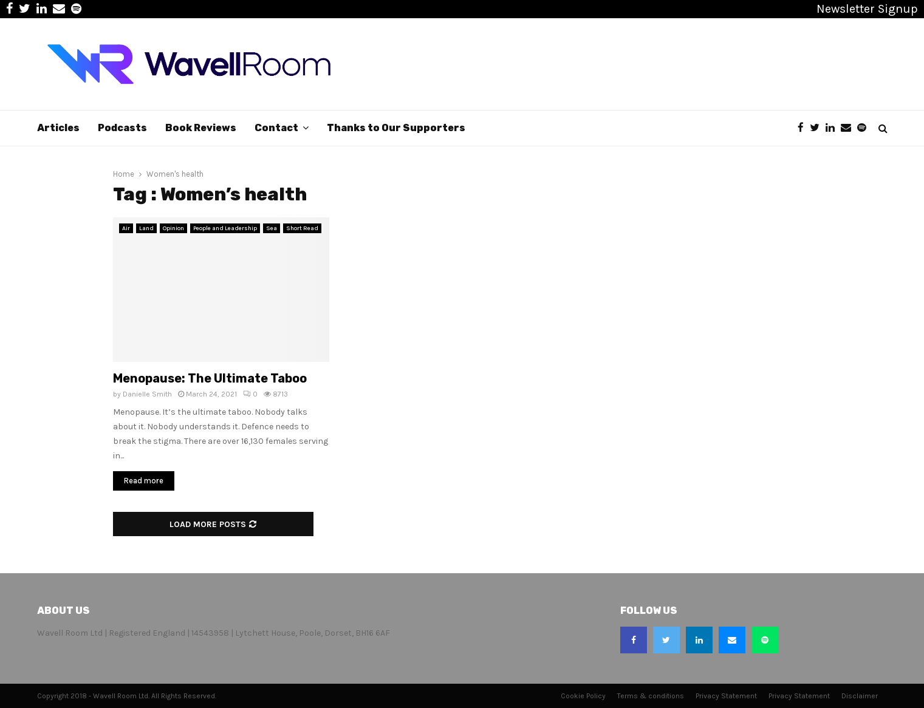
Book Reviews (200, 128)
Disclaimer (859, 696)
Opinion (173, 228)
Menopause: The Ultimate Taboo (210, 378)
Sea (271, 228)
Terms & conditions (650, 696)
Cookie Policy (583, 696)
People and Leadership (225, 228)
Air (126, 228)
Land (146, 228)
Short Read (302, 228)
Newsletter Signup (867, 9)
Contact (276, 128)
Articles (58, 128)
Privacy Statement (726, 696)
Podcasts (122, 128)
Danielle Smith (147, 394)
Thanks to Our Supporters (396, 128)
